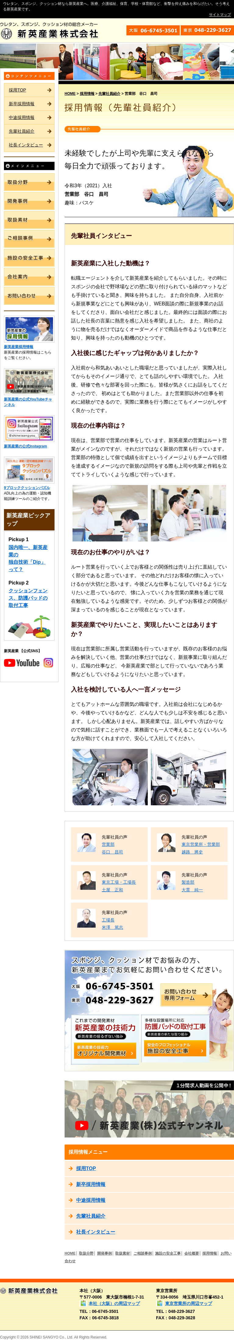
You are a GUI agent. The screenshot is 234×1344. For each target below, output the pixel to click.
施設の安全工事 (168, 1253)
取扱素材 (122, 1253)
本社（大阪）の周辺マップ (114, 1303)
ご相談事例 (142, 1253)
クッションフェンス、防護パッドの (28, 598)
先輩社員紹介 (21, 131)
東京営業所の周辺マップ (188, 1303)
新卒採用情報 (21, 103)
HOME (70, 94)
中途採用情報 (21, 117)
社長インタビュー (26, 144)
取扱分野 (86, 1253)
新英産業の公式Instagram (25, 446)
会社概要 (191, 1253)
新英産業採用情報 (18, 347)
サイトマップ (220, 15)
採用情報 (87, 94)
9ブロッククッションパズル (27, 488)
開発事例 (104, 1253)
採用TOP (17, 90)
